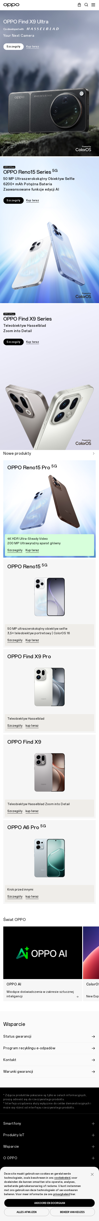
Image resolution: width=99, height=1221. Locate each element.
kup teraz (32, 725)
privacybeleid (61, 1194)
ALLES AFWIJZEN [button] (26, 1212)
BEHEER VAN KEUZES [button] (72, 1212)
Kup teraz (32, 46)
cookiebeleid (62, 1177)
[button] (92, 1173)
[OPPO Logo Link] (11, 5)
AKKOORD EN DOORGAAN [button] (49, 1203)
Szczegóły (13, 46)
